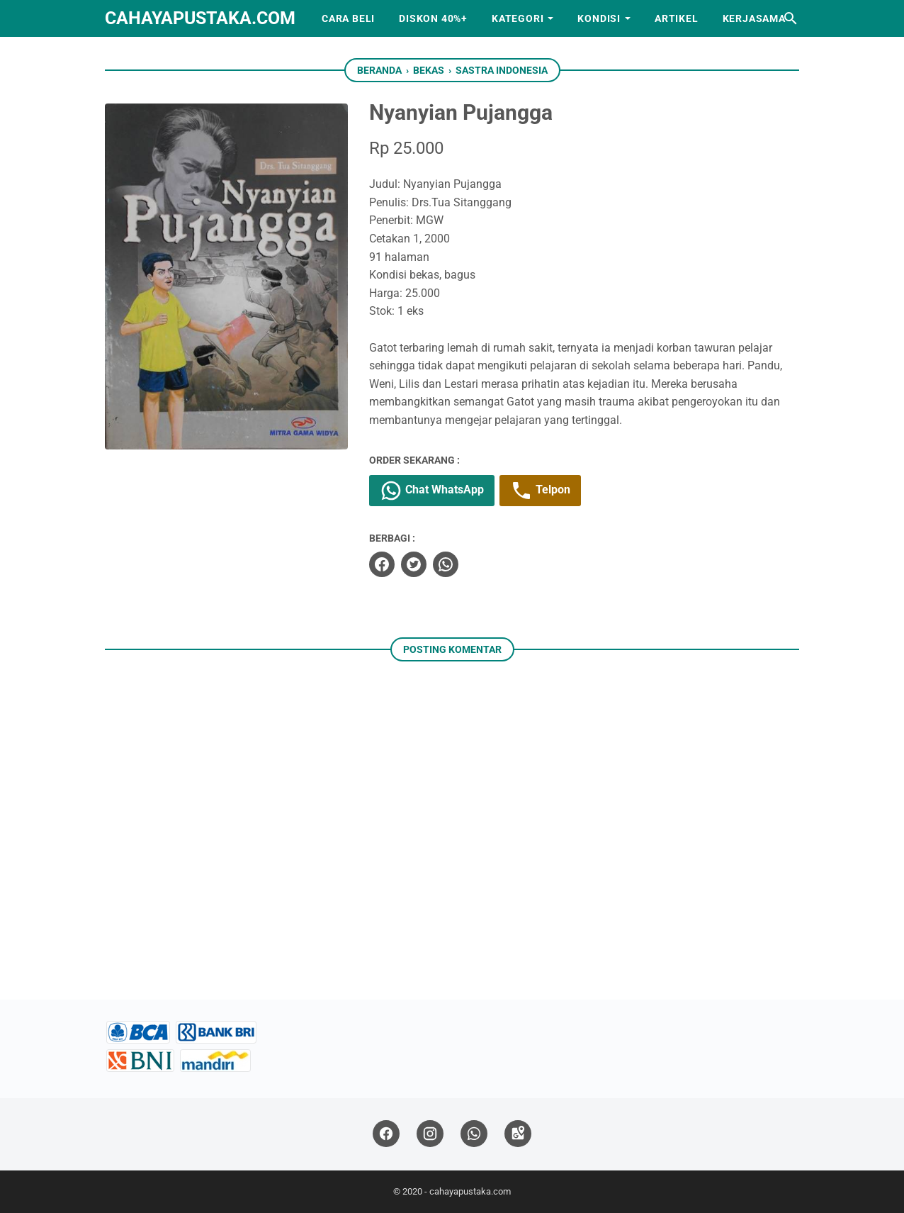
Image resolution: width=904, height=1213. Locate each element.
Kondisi (599, 18)
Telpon (540, 490)
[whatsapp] (445, 564)
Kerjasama (754, 18)
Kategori (517, 18)
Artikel (677, 18)
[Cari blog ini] (790, 18)
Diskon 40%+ (433, 18)
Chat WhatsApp (432, 490)
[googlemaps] (517, 1134)
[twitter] (413, 564)
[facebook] (382, 564)
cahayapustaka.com (200, 18)
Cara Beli (348, 18)
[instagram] (430, 1134)
